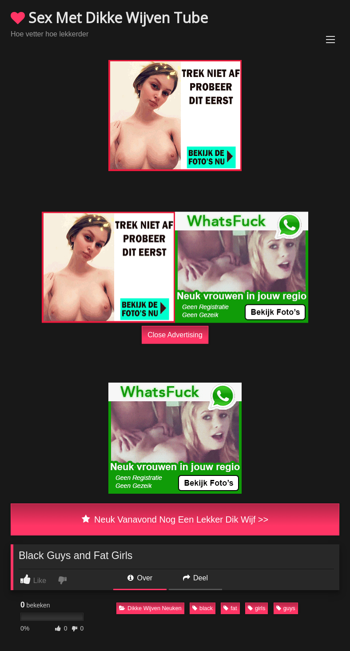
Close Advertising (175, 335)
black (202, 608)
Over (139, 578)
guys (285, 608)
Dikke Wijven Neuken (150, 608)
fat (230, 608)
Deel (195, 578)
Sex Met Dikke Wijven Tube (109, 17)
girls (256, 608)
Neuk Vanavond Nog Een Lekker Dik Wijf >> (175, 519)
